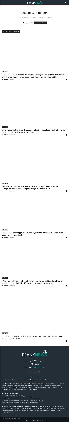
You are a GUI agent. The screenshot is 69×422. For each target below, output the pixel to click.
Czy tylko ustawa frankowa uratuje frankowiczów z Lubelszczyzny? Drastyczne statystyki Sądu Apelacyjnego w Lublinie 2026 (30, 187)
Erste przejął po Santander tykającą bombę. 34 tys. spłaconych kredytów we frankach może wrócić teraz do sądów (33, 131)
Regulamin (41, 377)
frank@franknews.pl (38, 367)
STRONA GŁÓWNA (40, 23)
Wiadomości (5, 71)
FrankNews (5, 79)
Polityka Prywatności (31, 377)
